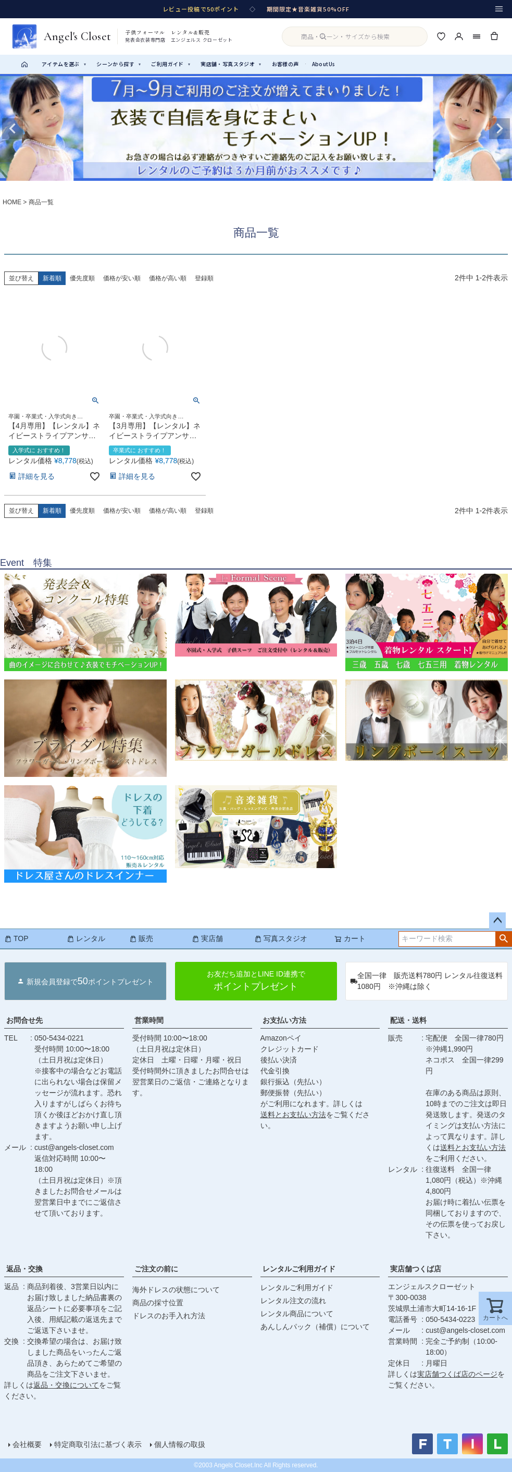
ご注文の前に (156, 1269)
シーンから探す (118, 64)
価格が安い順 (122, 278)
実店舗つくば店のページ (457, 1374)
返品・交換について (66, 1385)
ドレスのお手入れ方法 (168, 1316)
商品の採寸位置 (157, 1302)
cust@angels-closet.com (74, 1147)
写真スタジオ (280, 938)
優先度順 (82, 278)
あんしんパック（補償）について (315, 1326)
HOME (12, 202)
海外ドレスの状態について (176, 1289)
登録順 (204, 278)
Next (499, 128)
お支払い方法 (284, 1020)
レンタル (86, 938)
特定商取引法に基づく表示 (98, 1444)
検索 (503, 939)
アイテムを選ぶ (64, 64)
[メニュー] (499, 9)
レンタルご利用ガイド (299, 1269)
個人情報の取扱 (179, 1444)
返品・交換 (24, 1269)
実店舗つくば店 (415, 1269)
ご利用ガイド (170, 64)
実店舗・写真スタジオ (231, 64)
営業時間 (149, 1020)
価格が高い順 (167, 278)
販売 (141, 938)
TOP (16, 938)
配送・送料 (408, 1020)
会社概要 (27, 1444)
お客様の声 (285, 64)
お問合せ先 (24, 1020)
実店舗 (207, 938)
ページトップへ (497, 920)
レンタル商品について (296, 1313)
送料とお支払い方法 (293, 1114)
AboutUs (323, 64)
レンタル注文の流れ (293, 1300)
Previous (12, 128)
